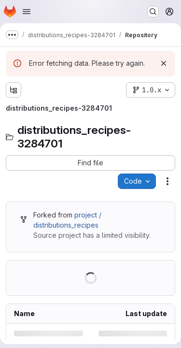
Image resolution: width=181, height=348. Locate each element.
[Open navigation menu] (26, 11)
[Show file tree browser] (13, 90)
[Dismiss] (163, 63)
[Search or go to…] (153, 11)
